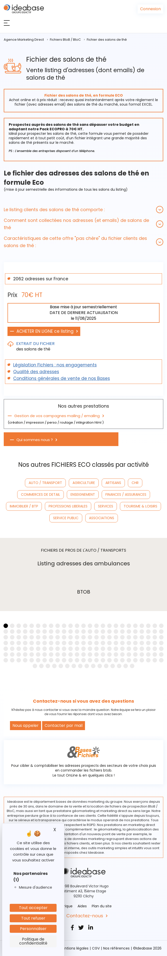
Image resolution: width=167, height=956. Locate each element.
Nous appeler (25, 725)
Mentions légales (73, 948)
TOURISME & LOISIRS (140, 506)
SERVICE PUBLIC (66, 517)
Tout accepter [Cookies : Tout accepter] (33, 908)
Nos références (116, 948)
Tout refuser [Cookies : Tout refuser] (33, 918)
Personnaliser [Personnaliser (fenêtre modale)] (33, 929)
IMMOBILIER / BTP (24, 506)
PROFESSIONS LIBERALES (68, 506)
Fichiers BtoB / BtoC (65, 39)
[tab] (83, 209)
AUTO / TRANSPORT (45, 482)
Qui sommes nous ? (34, 439)
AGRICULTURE (84, 482)
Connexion (150, 9)
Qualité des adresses (36, 372)
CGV (96, 948)
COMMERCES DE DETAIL (40, 494)
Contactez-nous (84, 916)
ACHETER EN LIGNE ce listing (45, 331)
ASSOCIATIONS (101, 517)
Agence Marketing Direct (24, 39)
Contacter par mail (64, 725)
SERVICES (105, 506)
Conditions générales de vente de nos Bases (61, 378)
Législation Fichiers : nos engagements (55, 365)
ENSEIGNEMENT (83, 494)
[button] (83, 209)
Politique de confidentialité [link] (33, 941)
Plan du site (102, 906)
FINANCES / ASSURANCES (125, 494)
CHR (135, 482)
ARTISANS (113, 482)
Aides (82, 906)
